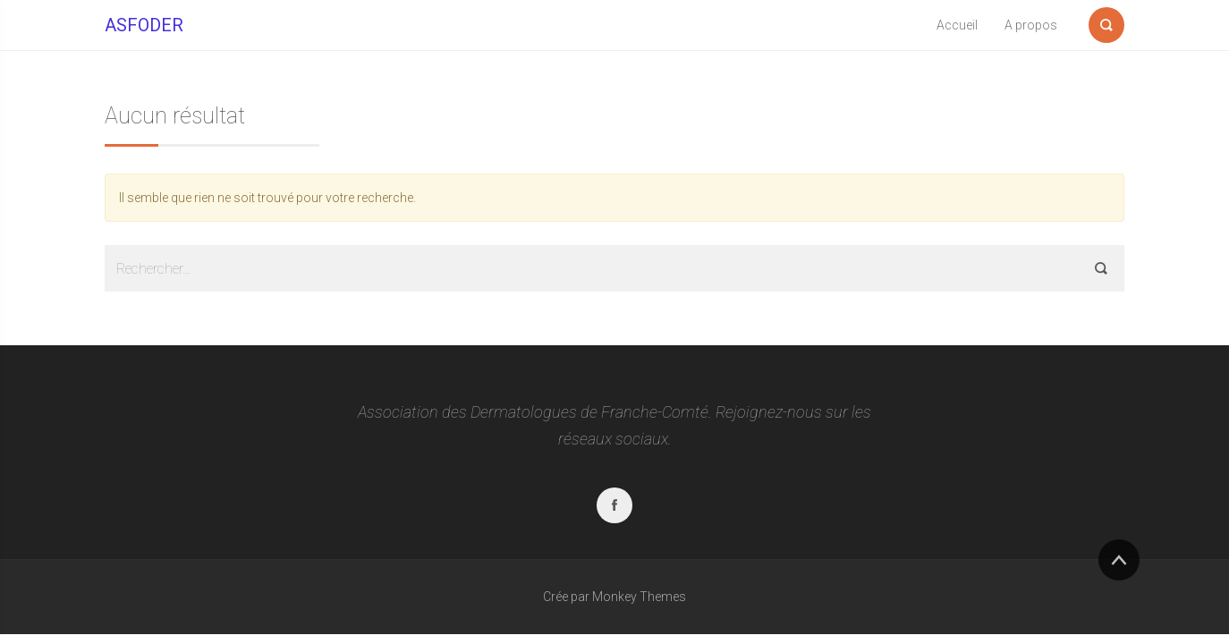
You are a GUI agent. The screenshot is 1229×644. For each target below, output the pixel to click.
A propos (1030, 25)
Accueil (957, 25)
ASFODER (144, 25)
